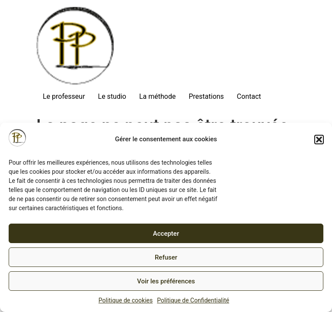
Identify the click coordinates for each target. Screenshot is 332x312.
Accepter (166, 233)
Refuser (166, 257)
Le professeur (64, 96)
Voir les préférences (166, 281)
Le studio (112, 96)
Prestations (205, 96)
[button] (319, 139)
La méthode (157, 96)
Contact (249, 96)
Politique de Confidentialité (193, 300)
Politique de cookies (126, 300)
